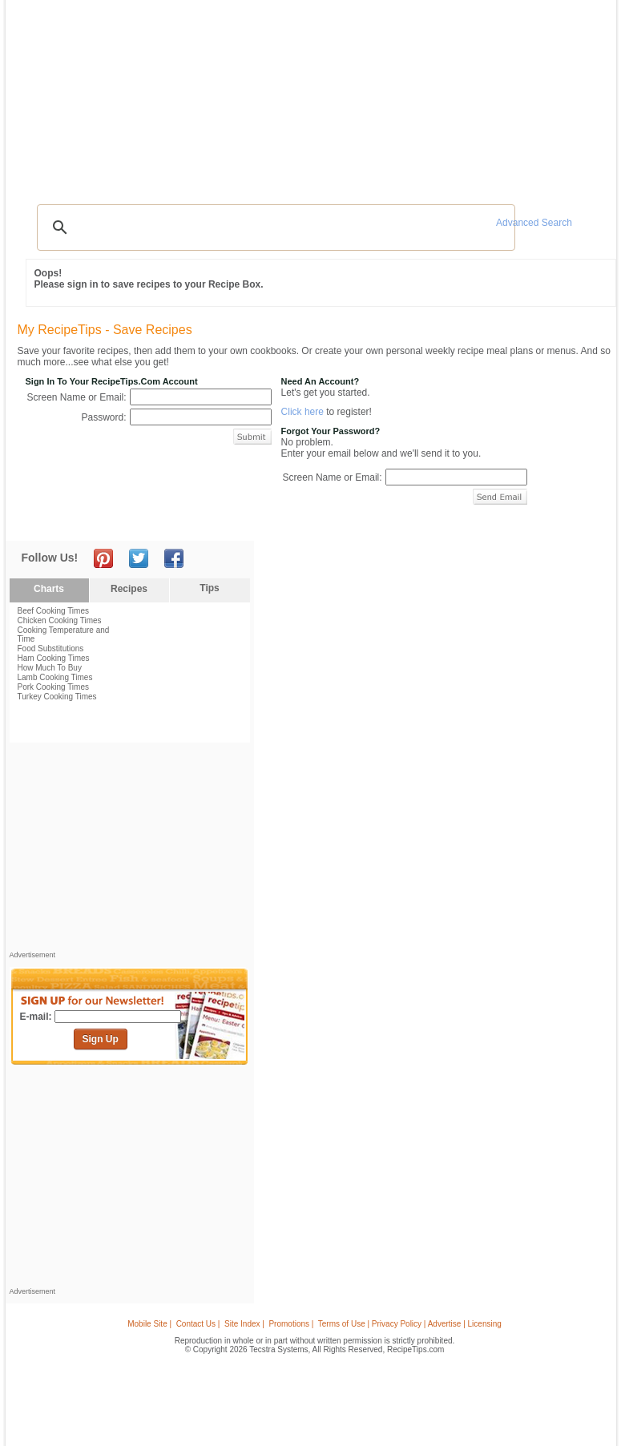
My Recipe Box (356, 95)
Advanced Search (534, 222)
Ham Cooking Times (54, 658)
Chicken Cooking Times (60, 620)
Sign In (581, 96)
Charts (49, 588)
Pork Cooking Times (53, 687)
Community (242, 95)
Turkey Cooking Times (57, 696)
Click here (302, 411)
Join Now (546, 96)
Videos (195, 95)
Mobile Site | (149, 1323)
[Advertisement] (313, 156)
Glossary (152, 95)
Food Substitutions (51, 648)
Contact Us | (198, 1323)
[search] (274, 227)
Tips (209, 588)
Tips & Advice (97, 95)
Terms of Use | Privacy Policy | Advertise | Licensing (410, 1323)
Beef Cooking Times (54, 610)
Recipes (43, 95)
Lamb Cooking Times (55, 677)
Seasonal (295, 95)
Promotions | (290, 1323)
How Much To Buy (50, 667)
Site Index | (244, 1323)
